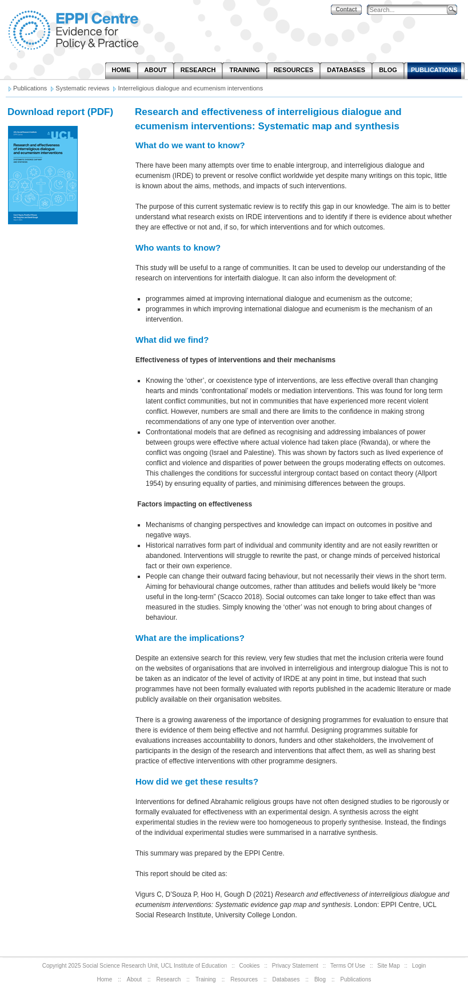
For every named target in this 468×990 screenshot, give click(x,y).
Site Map (388, 966)
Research (169, 979)
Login (419, 966)
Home (105, 979)
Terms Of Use (347, 966)
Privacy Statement (295, 966)
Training (205, 979)
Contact (346, 9)
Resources (244, 979)
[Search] (410, 10)
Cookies (249, 966)
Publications (356, 979)
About (134, 979)
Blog (320, 979)
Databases (286, 979)
